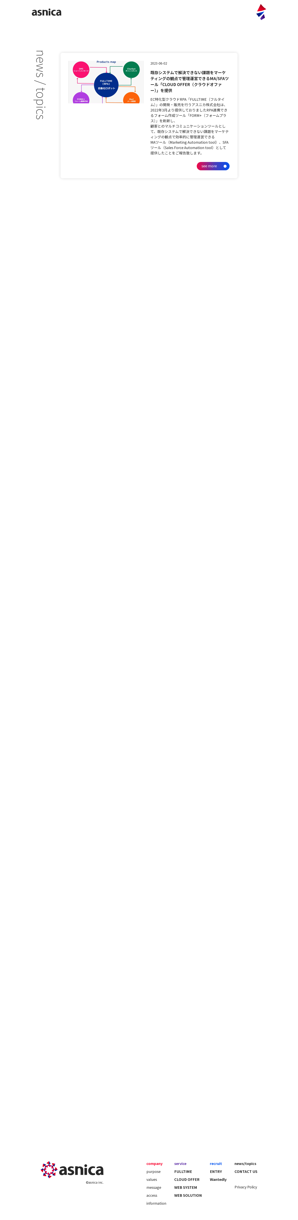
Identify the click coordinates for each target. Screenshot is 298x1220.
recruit (216, 1163)
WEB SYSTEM (185, 1187)
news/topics (245, 1163)
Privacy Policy (246, 1187)
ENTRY (216, 1171)
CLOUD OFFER (187, 1179)
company (154, 1163)
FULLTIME (183, 1171)
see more (209, 165)
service (180, 1163)
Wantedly (218, 1179)
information (156, 1203)
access (151, 1195)
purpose (153, 1171)
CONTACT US (246, 1171)
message (153, 1187)
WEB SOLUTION (188, 1195)
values (151, 1179)
